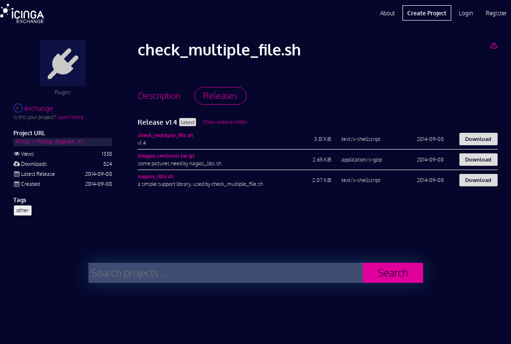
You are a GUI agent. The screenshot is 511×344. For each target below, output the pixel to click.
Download (478, 139)
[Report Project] (493, 45)
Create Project (426, 13)
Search (393, 272)
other (22, 210)
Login (466, 13)
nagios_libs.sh (156, 176)
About (387, 13)
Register (496, 13)
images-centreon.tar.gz (166, 155)
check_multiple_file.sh (165, 135)
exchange (33, 108)
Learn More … (72, 117)
